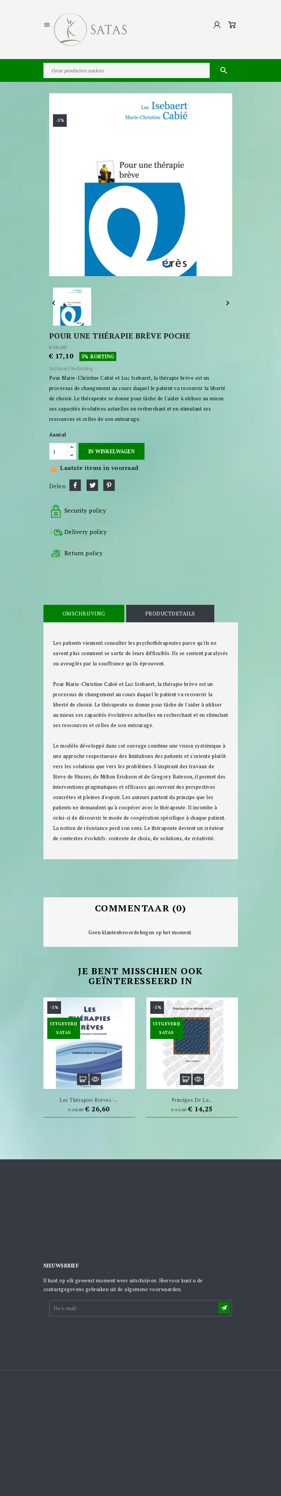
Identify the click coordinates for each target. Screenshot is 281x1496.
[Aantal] (58, 451)
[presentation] (108, 1336)
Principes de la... (192, 1099)
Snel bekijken (95, 1079)
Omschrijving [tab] (84, 613)
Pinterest (109, 485)
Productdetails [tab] (170, 613)
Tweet (92, 485)
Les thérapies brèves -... (89, 1099)
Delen (75, 485)
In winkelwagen (111, 451)
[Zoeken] (140, 70)
